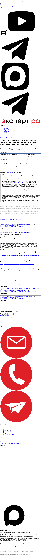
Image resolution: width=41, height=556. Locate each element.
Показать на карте (3, 439)
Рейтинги (5, 127)
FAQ (4, 134)
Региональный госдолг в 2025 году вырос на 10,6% (11, 280)
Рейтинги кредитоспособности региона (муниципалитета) (11, 219)
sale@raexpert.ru (3, 308)
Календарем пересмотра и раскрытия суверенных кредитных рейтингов (20, 179)
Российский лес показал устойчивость (9, 274)
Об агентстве (5, 429)
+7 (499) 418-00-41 (10, 443)
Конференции (6, 131)
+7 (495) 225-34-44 (3, 443)
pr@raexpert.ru (10, 172)
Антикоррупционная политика (8, 434)
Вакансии (4, 433)
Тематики (5, 132)
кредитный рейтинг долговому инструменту (27, 148)
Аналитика (6, 128)
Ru (4, 125)
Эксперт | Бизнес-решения (11, 6)
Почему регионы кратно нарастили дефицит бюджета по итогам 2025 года (17, 264)
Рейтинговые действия (4, 137)
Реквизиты (4, 432)
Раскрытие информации (7, 431)
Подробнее (2, 4)
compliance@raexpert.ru (4, 315)
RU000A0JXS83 (31, 174)
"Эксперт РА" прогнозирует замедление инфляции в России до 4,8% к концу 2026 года (19, 255)
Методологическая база (7, 430)
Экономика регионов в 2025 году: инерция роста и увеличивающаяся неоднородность (16, 224)
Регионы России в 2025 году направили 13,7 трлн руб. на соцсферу (15, 232)
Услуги (5, 133)
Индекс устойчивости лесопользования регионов (9, 225)
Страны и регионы (35, 288)
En (2, 125)
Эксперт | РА (3, 6)
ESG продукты (6, 129)
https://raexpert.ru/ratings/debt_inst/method (18, 182)
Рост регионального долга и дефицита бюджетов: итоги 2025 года (12, 226)
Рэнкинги (5, 130)
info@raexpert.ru (17, 443)
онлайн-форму (27, 532)
